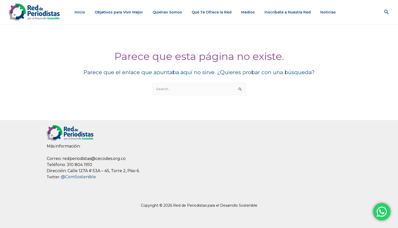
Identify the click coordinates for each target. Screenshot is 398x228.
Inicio (81, 12)
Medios (239, 12)
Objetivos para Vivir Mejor (118, 12)
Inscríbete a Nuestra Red (276, 12)
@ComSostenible (78, 177)
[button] (386, 12)
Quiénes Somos (163, 12)
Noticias (314, 12)
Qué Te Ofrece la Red (205, 12)
